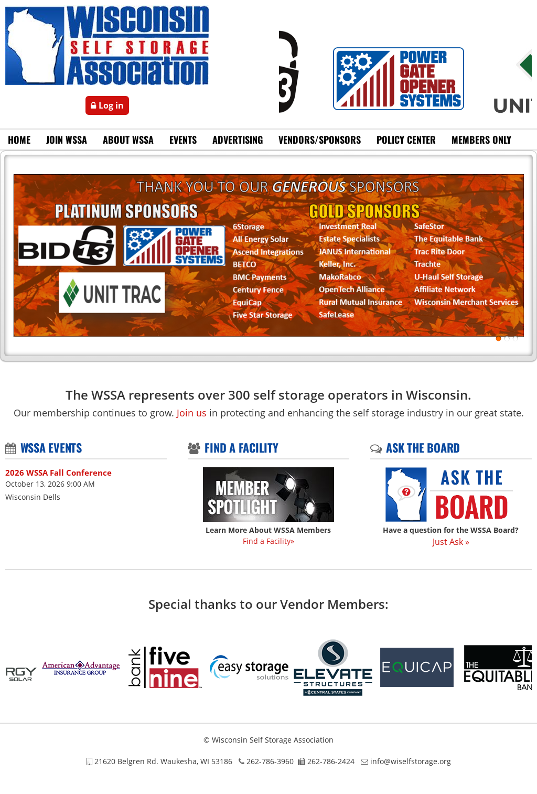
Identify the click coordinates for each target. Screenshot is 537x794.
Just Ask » (451, 542)
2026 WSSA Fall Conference (58, 472)
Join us (192, 412)
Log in (111, 105)
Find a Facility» (268, 541)
